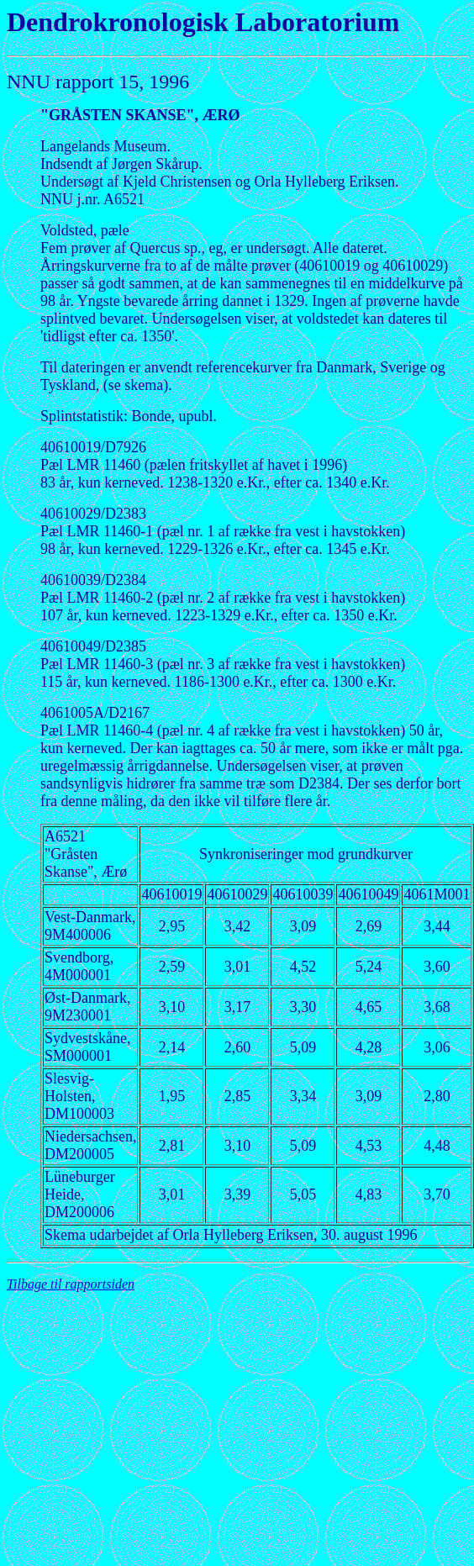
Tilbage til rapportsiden (70, 1284)
